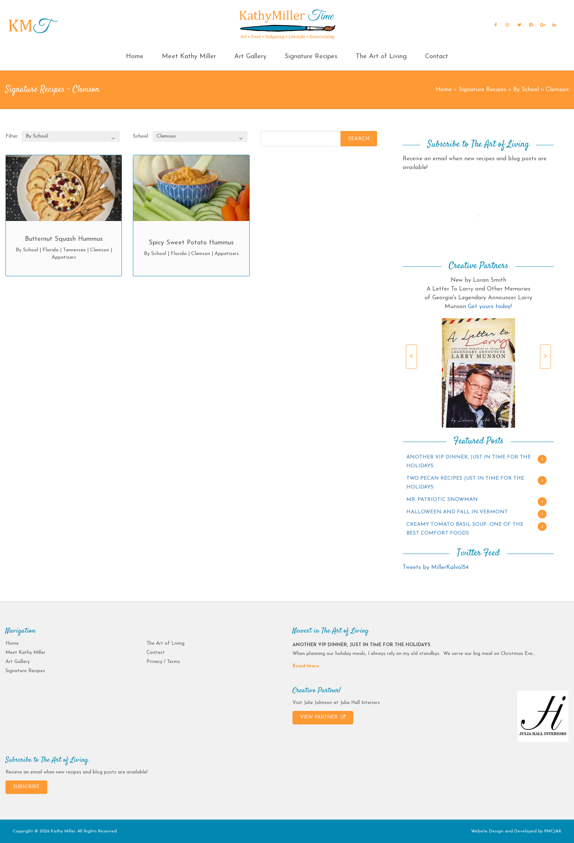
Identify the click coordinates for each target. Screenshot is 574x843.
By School (526, 90)
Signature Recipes (311, 56)
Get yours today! (490, 307)
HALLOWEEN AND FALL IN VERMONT (457, 512)
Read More (305, 666)
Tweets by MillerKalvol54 (436, 567)
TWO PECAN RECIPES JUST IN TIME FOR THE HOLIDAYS (465, 483)
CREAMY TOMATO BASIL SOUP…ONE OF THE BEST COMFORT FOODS (464, 529)
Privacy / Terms (163, 661)
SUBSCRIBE (26, 786)
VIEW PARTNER (323, 717)
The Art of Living (381, 56)
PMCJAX (552, 831)
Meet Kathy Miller (189, 56)
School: (141, 136)
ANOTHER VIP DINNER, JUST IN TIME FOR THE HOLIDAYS (468, 461)
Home (135, 56)
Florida (50, 250)
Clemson (99, 250)
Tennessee (74, 250)
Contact (436, 56)
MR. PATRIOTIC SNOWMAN (442, 499)
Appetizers (64, 257)
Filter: (12, 136)
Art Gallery (250, 56)
